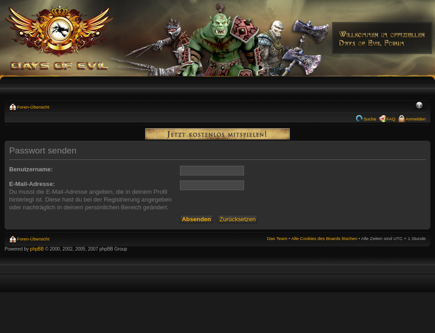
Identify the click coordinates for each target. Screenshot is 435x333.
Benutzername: (31, 169)
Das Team (277, 238)
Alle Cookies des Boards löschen (324, 238)
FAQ (391, 118)
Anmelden (416, 118)
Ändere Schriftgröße (419, 106)
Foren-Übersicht (33, 106)
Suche (370, 118)
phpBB (37, 248)
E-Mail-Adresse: (32, 183)
